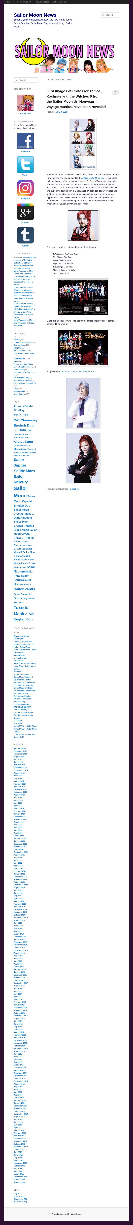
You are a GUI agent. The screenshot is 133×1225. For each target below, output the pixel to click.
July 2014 (18, 1087)
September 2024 (21, 770)
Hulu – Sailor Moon (22, 647)
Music (17, 449)
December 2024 (20, 768)
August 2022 (19, 822)
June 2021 (18, 860)
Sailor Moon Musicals (23, 381)
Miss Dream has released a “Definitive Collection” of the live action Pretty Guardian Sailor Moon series (25, 262)
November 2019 (20, 912)
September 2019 (21, 918)
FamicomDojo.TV (24, 2)
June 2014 (18, 1089)
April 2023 (18, 806)
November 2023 (20, 792)
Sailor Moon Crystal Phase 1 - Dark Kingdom (24, 513)
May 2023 (18, 803)
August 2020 (19, 888)
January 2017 (19, 1005)
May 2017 (18, 994)
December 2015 (20, 1040)
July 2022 (18, 825)
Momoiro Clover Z (22, 446)
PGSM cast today (21, 674)
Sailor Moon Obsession (24, 685)
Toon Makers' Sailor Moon (25, 383)
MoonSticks (19, 661)
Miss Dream (19, 652)
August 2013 (19, 1117)
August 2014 (19, 1084)
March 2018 (19, 967)
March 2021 (19, 868)
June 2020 (18, 893)
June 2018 (18, 959)
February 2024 (20, 784)
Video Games (19, 391)
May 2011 (18, 1171)
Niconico (17, 672)
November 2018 (20, 945)
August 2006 (19, 1182)
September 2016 (21, 1016)
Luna (29, 442)
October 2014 (19, 1079)
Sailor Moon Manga (22, 378)
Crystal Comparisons (23, 642)
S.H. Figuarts (25, 455)
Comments (21, 1199)
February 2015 (20, 1068)
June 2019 (18, 926)
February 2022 (20, 838)
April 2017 (18, 997)
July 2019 (18, 923)
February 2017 (20, 1002)
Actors (17, 340)
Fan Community (21, 350)
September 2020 (21, 885)
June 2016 (18, 1024)
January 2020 (19, 907)
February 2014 (20, 1100)
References (19, 370)
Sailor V (27, 585)
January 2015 (19, 1070)
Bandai (28, 406)
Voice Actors (19, 394)
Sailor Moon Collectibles (24, 682)
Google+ (25, 222)
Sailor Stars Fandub (22, 696)
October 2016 (19, 1013)
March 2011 (19, 1174)
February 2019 (20, 937)
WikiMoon (18, 723)
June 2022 (18, 828)
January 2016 (19, 1038)
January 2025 (19, 765)
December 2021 (20, 844)
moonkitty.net (20, 658)
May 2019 (18, 928)
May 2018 (18, 961)
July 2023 (18, 797)
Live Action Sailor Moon (24, 353)
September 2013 (21, 1114)
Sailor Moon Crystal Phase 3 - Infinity (25, 534)
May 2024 (18, 778)
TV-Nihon (18, 721)
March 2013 (19, 1130)
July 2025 (18, 759)
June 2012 (18, 1155)
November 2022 (20, 819)
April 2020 (18, 898)
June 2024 (18, 776)
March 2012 (19, 1160)
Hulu (22, 430)
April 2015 (18, 1062)
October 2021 (19, 849)
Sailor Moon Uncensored (24, 691)
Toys (16, 389)
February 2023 (20, 811)
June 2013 (18, 1122)
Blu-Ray (19, 410)
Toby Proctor (29, 598)
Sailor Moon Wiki (21, 693)
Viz (27, 614)
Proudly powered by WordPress (66, 1214)
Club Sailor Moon (21, 636)
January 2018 (19, 972)
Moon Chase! (19, 655)
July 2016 (18, 1021)
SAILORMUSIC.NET (22, 707)
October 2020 (19, 882)
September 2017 (21, 983)
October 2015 (19, 1046)
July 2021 (18, 857)
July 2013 (18, 1119)
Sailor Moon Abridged (23, 677)
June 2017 (18, 991)
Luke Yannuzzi (20, 271)
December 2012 (20, 1139)
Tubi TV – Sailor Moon (23, 713)
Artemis (19, 406)
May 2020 (18, 896)
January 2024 (19, 787)
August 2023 (19, 795)
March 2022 (19, 836)
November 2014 (20, 1076)
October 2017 (19, 980)
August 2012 (19, 1149)
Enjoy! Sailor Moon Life (24, 644)
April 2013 (18, 1128)
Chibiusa (21, 415)
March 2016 (19, 1032)
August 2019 (19, 920)
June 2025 (18, 762)
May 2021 (18, 863)
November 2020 (20, 879)
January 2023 (19, 814)
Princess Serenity (22, 452)
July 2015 (18, 1054)
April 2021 (18, 866)
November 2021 (20, 847)
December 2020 (20, 877)
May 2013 (18, 1125)
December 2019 (20, 909)
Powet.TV (10, 2)
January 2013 (19, 1136)
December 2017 (20, 975)
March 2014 (19, 1098)
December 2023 (20, 789)
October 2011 (19, 1166)
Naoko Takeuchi (28, 449)
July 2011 (18, 1168)
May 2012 (18, 1158)
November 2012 (20, 1141)
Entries (19, 1196)
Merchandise (19, 359)
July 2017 (18, 988)
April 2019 (18, 931)
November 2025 (20, 754)
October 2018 (19, 948)
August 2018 (19, 953)
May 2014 (18, 1092)
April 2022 (18, 833)
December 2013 (20, 1106)
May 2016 (18, 1027)
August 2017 (19, 986)
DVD (16, 430)
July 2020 (18, 890)
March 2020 (19, 901)
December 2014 (20, 1073)
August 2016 (19, 1019)
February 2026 (20, 748)
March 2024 (19, 781)
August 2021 (19, 855)
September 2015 (21, 1048)
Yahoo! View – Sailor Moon (25, 726)
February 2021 (20, 871)
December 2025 (20, 751)
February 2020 (20, 904)
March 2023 (19, 808)
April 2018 (18, 964)
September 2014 (21, 1081)
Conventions (19, 345)
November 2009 (20, 1177)
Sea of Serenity (20, 710)
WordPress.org (20, 1202)
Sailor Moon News (60, 2)
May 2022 (18, 830)
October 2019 (19, 915)
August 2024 (19, 773)
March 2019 (19, 934)
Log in (16, 1194)
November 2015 (20, 1043)
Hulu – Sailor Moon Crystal (25, 650)
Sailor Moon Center (22, 680)
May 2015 (18, 1059)
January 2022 (19, 841)
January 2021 (19, 874)
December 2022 (20, 817)
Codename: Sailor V (22, 342)
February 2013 (20, 1133)
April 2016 (18, 1029)
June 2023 (18, 800)
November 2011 (20, 1163)
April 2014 (18, 1095)
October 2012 (19, 1144)
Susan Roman (21, 594)
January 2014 (19, 1103)
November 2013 (20, 1108)
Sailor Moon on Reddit (23, 688)
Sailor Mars (24, 471)
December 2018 (20, 942)
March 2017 (19, 999)
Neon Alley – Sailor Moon (25, 663)
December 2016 (20, 1008)
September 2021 (21, 852)
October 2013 (19, 1111)
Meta (16, 361)
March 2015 (19, 1065)
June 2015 (18, 1057)
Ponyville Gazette (42, 2)
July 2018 (18, 956)
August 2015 (19, 1051)
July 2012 (18, 1152)
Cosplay (17, 348)
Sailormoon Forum (22, 704)
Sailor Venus (24, 589)
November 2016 (20, 1010)
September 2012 (21, 1147)
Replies (74, 489)
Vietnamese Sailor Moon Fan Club (77, 371)
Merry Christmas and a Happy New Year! (24, 323)
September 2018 (21, 950)
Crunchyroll (19, 639)
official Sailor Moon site (93, 178)
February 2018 (20, 969)
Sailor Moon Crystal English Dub (24, 501)
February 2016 (20, 1035)
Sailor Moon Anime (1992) (25, 372)
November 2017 (20, 978)
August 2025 (19, 757)
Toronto (18, 602)
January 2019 (19, 939)
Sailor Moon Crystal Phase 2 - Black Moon (25, 525)
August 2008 (19, 1179)
